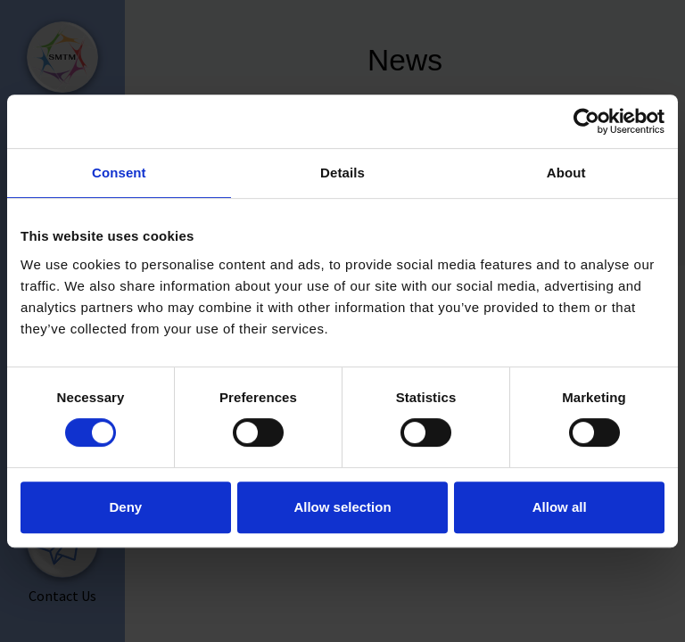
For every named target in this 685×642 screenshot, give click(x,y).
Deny (125, 506)
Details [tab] (342, 172)
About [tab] (566, 172)
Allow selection (342, 506)
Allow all (559, 506)
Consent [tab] (119, 172)
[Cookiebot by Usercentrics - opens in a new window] (586, 121)
